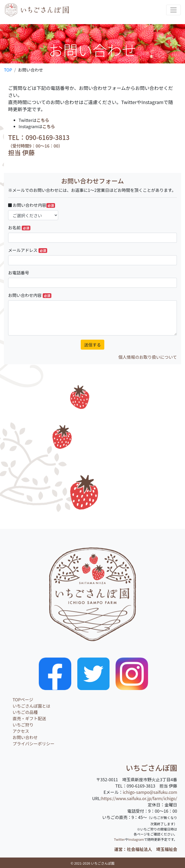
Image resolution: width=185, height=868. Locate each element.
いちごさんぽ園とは (31, 706)
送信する (92, 344)
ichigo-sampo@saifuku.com (150, 792)
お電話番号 (18, 272)
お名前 (19, 227)
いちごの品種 (25, 712)
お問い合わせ (25, 737)
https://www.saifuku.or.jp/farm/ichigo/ (139, 798)
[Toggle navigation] (173, 10)
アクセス (21, 731)
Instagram (136, 839)
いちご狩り (23, 724)
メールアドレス (27, 250)
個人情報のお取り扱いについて (147, 357)
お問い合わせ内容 (31, 205)
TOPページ (23, 699)
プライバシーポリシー (34, 743)
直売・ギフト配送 (29, 718)
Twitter (119, 839)
